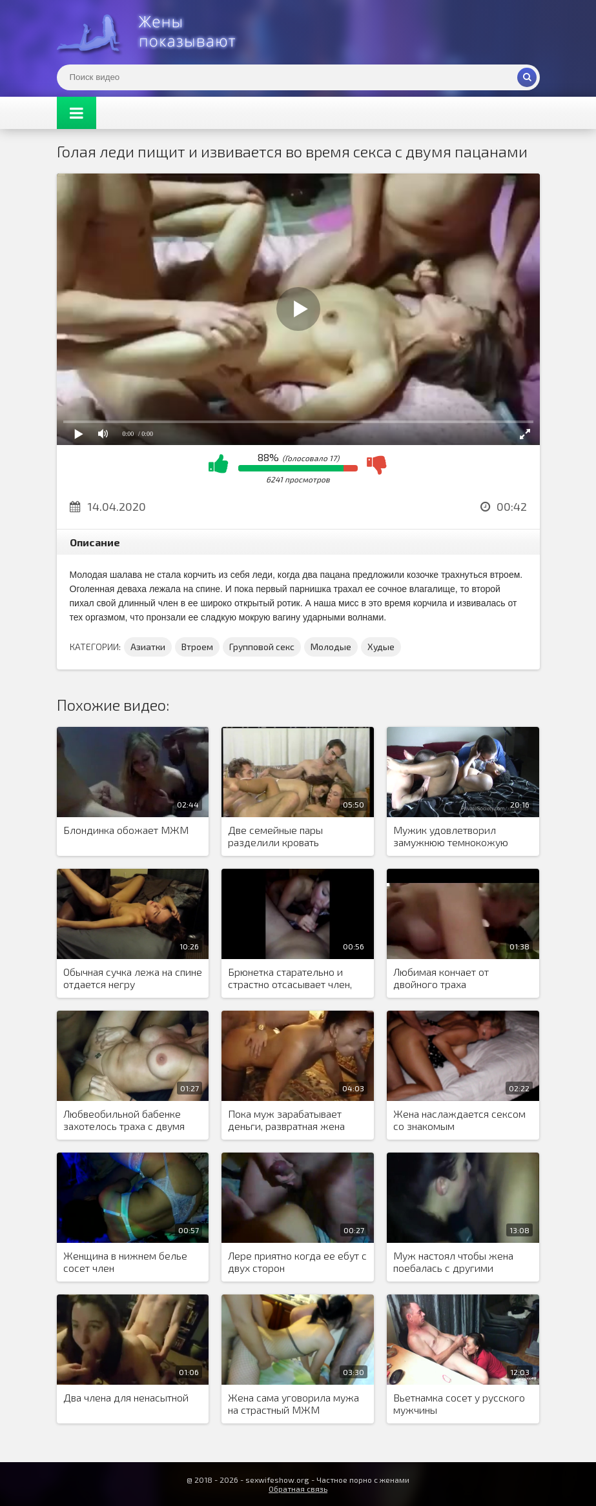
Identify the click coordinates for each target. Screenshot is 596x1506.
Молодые (331, 646)
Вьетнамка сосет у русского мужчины (459, 1403)
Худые (381, 646)
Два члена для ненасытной (126, 1397)
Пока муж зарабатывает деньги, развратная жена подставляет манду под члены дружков (286, 1120)
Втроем (197, 646)
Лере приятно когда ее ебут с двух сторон (297, 1261)
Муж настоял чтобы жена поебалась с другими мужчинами (453, 1262)
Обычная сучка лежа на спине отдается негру (132, 978)
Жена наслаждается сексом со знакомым (459, 1119)
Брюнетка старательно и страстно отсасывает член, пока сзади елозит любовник (296, 978)
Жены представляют (154, 32)
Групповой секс (261, 646)
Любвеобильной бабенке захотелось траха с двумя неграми (124, 1120)
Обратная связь (298, 1488)
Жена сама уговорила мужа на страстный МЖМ (293, 1403)
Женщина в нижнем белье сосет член (125, 1261)
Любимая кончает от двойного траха (441, 978)
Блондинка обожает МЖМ (126, 830)
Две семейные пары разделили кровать (275, 836)
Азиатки (147, 646)
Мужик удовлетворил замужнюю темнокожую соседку (450, 836)
